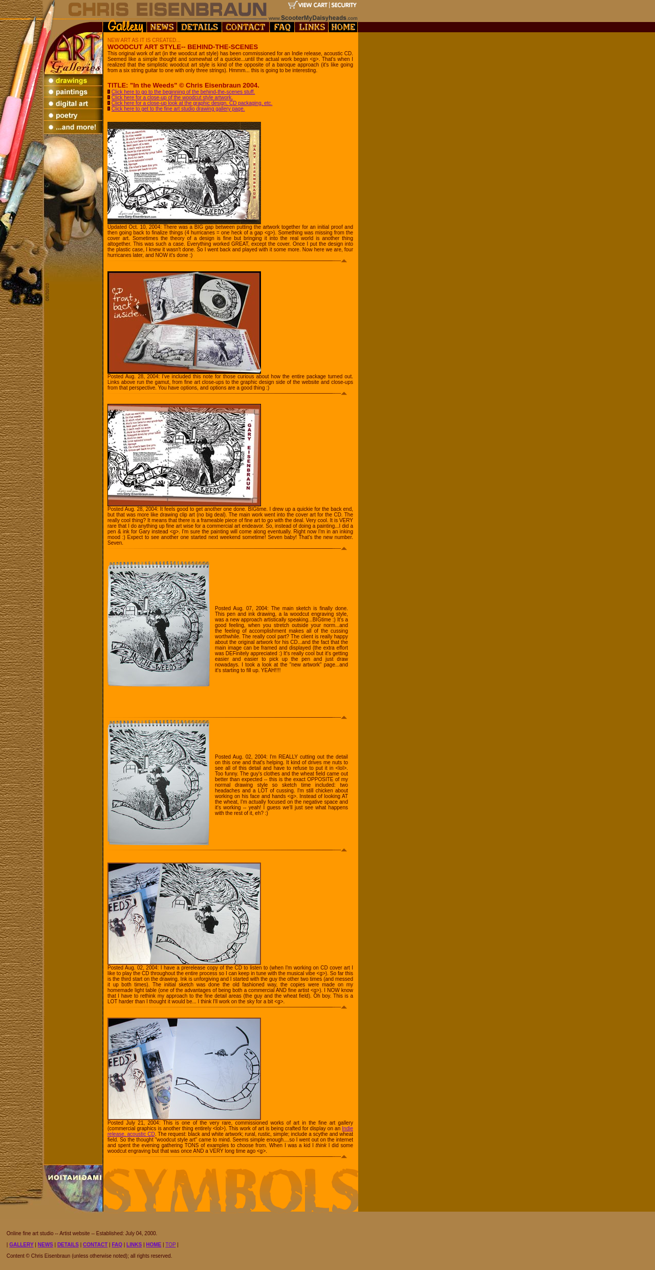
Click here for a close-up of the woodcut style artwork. (172, 97)
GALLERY (21, 1244)
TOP (170, 1244)
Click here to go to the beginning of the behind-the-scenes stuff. (183, 92)
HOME (153, 1244)
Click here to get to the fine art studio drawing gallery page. (178, 109)
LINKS (134, 1244)
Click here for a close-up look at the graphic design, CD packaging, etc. (192, 103)
